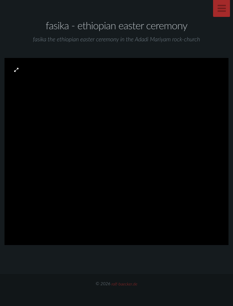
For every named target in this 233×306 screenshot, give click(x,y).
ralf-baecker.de (125, 283)
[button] (16, 69)
